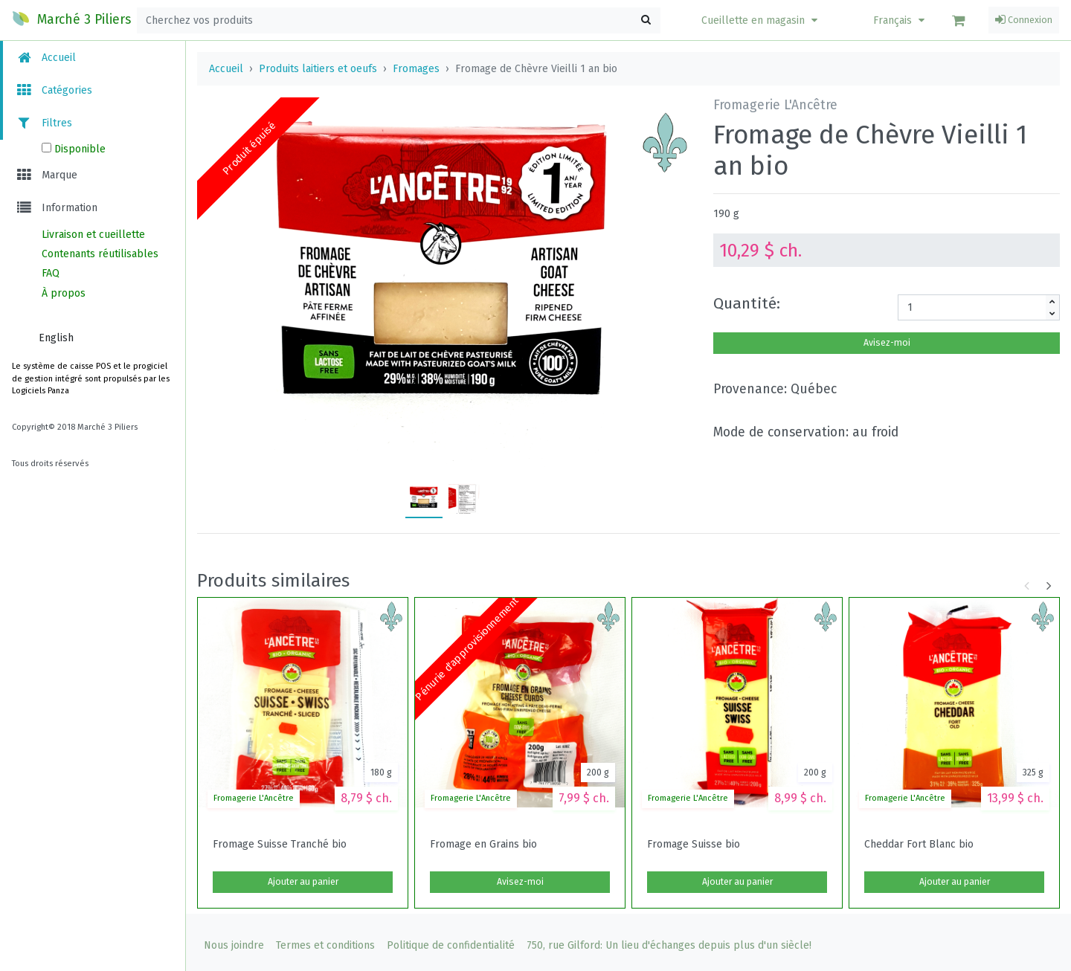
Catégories (53, 90)
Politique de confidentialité (451, 945)
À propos (64, 293)
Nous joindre (234, 945)
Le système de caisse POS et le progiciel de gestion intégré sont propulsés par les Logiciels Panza (91, 378)
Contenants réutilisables (100, 254)
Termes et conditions (325, 945)
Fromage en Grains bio (483, 845)
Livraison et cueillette (93, 234)
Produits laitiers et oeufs (318, 68)
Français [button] (900, 20)
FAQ (51, 273)
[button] (761, 20)
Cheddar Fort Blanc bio (919, 845)
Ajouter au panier (303, 882)
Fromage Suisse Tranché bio (280, 845)
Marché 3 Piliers (71, 19)
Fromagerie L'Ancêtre (253, 798)
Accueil (45, 57)
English (56, 338)
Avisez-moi (886, 343)
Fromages (416, 68)
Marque (46, 175)
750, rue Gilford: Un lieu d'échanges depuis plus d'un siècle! (669, 945)
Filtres (43, 123)
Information (56, 207)
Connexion (1023, 20)
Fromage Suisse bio (693, 845)
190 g (726, 213)
